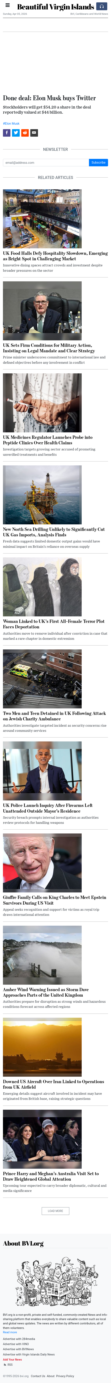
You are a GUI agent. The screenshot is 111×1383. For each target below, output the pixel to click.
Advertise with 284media (19, 1339)
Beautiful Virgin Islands (55, 6)
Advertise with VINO (16, 1344)
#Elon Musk (11, 123)
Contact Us (38, 1376)
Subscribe (98, 162)
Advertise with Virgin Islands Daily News (29, 1354)
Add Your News (12, 1359)
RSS (8, 1364)
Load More (55, 1211)
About (51, 1376)
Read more (10, 1332)
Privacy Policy (65, 1376)
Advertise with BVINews (18, 1349)
